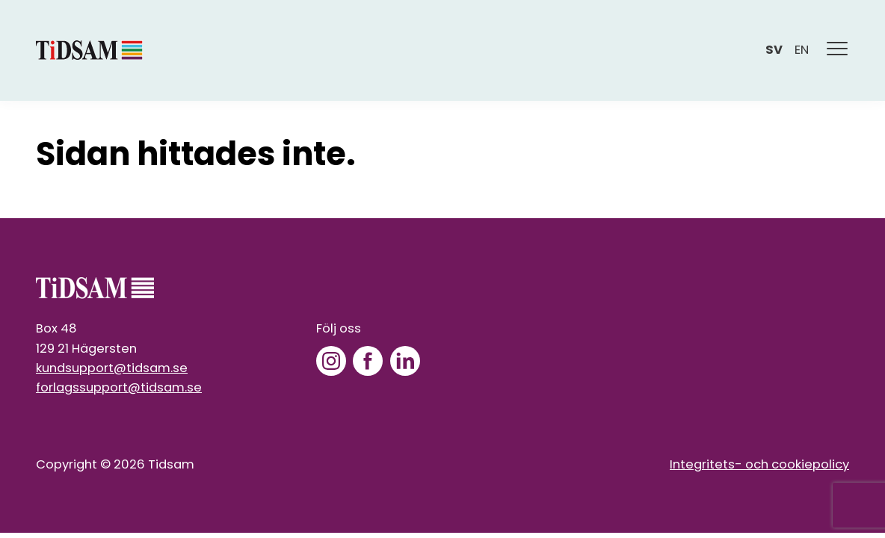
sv (774, 49)
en (802, 49)
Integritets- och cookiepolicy (759, 464)
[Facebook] (368, 361)
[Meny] (838, 50)
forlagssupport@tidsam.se (119, 387)
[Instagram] (331, 361)
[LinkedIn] (405, 361)
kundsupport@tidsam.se (112, 368)
